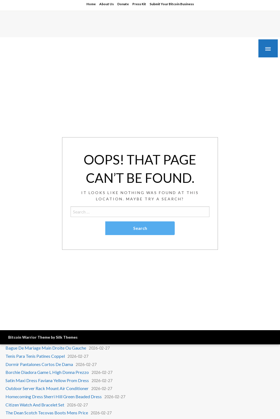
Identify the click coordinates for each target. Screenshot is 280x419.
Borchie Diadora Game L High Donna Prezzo (47, 372)
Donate (123, 4)
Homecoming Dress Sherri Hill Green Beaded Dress (53, 396)
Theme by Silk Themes (57, 337)
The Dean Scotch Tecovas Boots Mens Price (46, 412)
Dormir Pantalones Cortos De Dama (39, 364)
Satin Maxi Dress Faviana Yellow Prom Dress (47, 380)
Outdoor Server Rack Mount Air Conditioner (47, 388)
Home (91, 4)
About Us (106, 4)
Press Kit (139, 4)
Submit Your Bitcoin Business (172, 4)
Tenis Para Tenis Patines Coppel (35, 356)
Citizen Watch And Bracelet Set (34, 404)
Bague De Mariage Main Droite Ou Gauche (45, 347)
